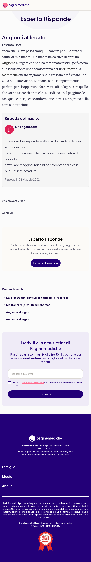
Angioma (8, 63)
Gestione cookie (64, 523)
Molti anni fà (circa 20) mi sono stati (28, 305)
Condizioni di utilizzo (29, 523)
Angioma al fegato (18, 312)
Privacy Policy (48, 523)
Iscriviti (46, 394)
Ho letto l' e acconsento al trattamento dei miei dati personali (47, 383)
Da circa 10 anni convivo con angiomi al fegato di (37, 297)
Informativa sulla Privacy (33, 382)
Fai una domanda (45, 263)
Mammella (10, 75)
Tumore (69, 69)
